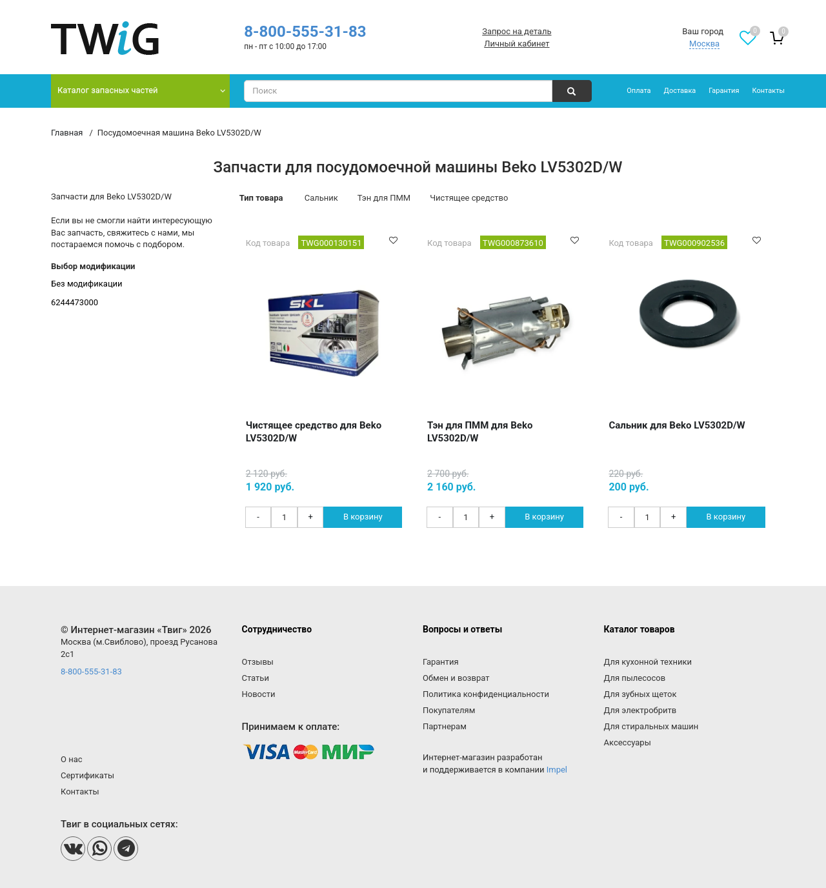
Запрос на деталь (516, 31)
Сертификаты (87, 775)
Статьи (255, 678)
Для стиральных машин (651, 726)
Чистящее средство (469, 198)
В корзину (363, 516)
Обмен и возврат (456, 678)
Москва (704, 43)
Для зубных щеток (640, 694)
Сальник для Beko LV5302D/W (677, 425)
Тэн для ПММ (384, 198)
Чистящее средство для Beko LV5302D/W (313, 431)
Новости (259, 694)
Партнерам (445, 726)
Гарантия (724, 90)
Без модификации (87, 283)
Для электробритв (640, 710)
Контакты (768, 90)
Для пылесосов (635, 678)
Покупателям (449, 710)
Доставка (680, 90)
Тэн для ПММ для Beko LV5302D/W (479, 431)
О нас (72, 759)
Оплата (638, 90)
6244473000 (74, 302)
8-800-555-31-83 (305, 32)
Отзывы (258, 662)
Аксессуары (627, 742)
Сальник (321, 198)
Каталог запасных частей (107, 90)
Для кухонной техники (648, 662)
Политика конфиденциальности (486, 694)
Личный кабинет (516, 43)
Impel (557, 769)
